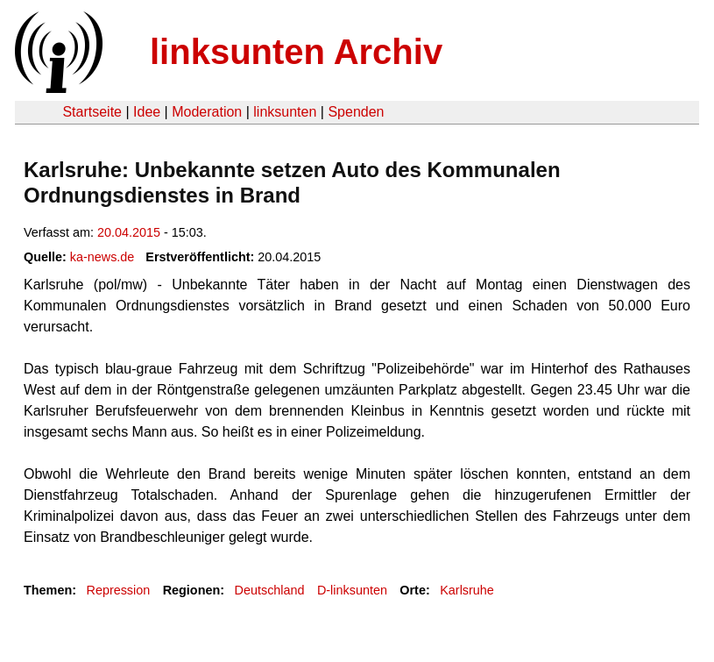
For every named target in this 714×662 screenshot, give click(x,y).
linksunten (284, 111)
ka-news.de (102, 257)
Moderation (207, 111)
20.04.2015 (128, 232)
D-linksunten (352, 590)
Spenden (356, 111)
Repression (118, 590)
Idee (146, 111)
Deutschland (270, 590)
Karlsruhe (467, 590)
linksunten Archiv (296, 51)
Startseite (92, 111)
